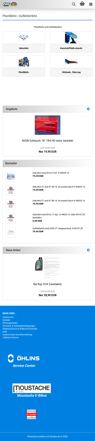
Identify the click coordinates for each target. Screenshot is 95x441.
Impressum (8, 317)
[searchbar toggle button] (73, 4)
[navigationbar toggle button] (90, 4)
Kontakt (6, 320)
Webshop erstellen (36, 436)
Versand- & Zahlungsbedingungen (19, 326)
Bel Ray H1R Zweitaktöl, (47, 284)
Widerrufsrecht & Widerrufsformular (20, 329)
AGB (5, 332)
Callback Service (11, 337)
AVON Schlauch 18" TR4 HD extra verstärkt (47, 140)
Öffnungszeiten (10, 323)
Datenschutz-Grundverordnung (17, 334)
